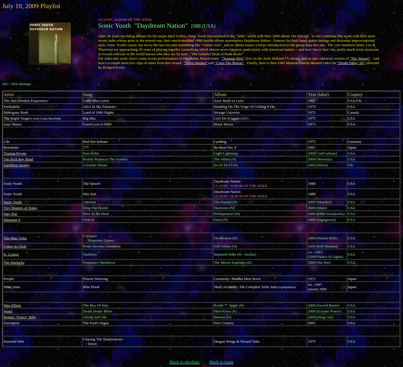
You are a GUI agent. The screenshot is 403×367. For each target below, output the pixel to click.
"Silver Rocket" (195, 63)
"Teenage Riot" (233, 58)
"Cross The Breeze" (229, 63)
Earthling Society (17, 165)
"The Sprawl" (360, 58)
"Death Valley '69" (351, 63)
